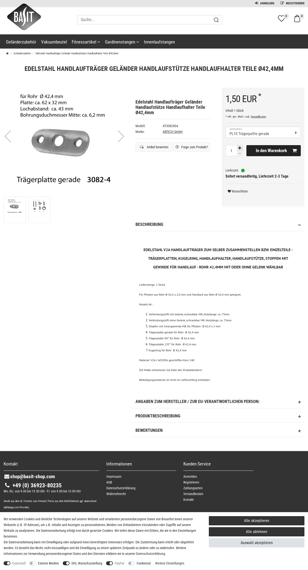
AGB (109, 482)
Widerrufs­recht (116, 494)
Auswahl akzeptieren (257, 542)
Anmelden (264, 3)
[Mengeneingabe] (231, 150)
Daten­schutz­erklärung (120, 488)
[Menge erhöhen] (240, 148)
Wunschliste (238, 191)
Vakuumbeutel (54, 42)
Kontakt (188, 500)
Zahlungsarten (193, 488)
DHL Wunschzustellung (86, 563)
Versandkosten (258, 116)
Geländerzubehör (21, 42)
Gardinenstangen (122, 42)
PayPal (119, 563)
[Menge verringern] (240, 153)
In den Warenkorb (276, 151)
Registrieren (292, 3)
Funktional (144, 563)
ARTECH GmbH (173, 132)
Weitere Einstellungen (169, 563)
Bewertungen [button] (218, 431)
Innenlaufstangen (159, 42)
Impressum (114, 476)
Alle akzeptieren (256, 520)
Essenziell (19, 563)
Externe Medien (48, 563)
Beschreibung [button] (218, 225)
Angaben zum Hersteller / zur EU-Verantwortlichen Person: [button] (218, 402)
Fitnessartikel (86, 42)
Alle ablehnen (256, 531)
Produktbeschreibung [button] (218, 416)
